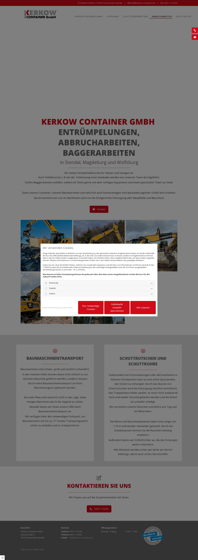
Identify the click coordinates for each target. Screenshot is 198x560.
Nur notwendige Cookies (90, 307)
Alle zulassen (143, 307)
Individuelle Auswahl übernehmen (117, 307)
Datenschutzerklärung (51, 307)
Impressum (68, 307)
